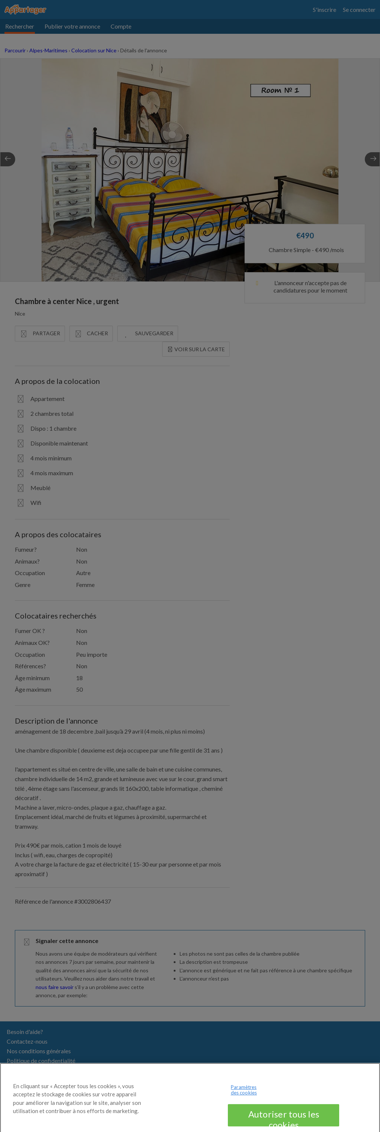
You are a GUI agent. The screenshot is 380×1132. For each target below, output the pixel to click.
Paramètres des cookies (244, 1096)
